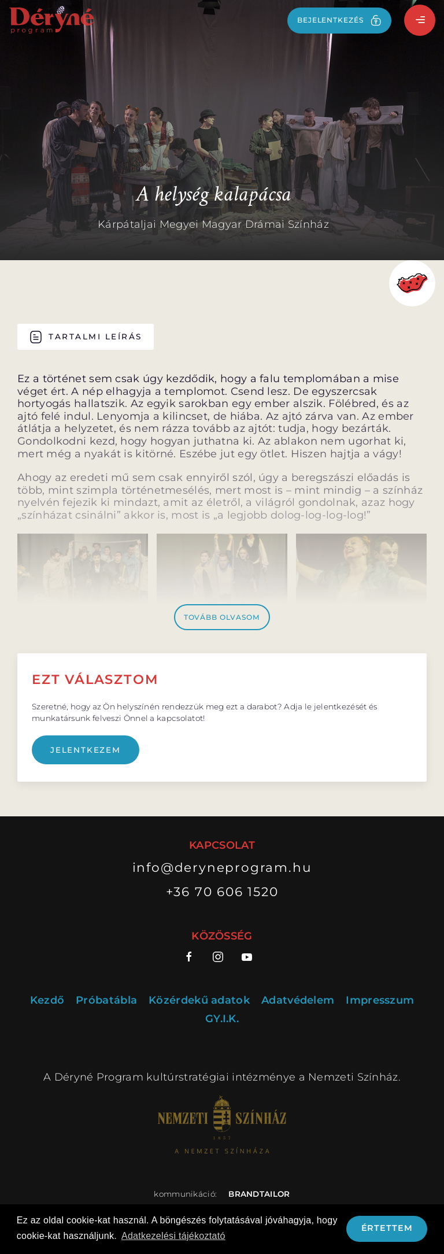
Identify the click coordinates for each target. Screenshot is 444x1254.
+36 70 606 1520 (222, 891)
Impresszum (380, 1000)
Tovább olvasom (222, 617)
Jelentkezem (85, 749)
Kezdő (47, 1000)
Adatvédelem (297, 1000)
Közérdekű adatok (199, 1000)
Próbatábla (106, 1000)
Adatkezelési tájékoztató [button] (173, 1236)
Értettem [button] (387, 1228)
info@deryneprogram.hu (222, 867)
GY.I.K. (222, 1019)
